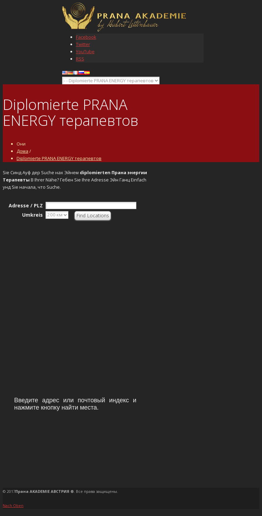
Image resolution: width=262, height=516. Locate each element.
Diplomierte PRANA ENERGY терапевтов (59, 158)
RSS (80, 59)
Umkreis (32, 215)
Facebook (86, 37)
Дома (22, 151)
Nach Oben (13, 505)
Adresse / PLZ (26, 205)
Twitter (83, 44)
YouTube (85, 51)
